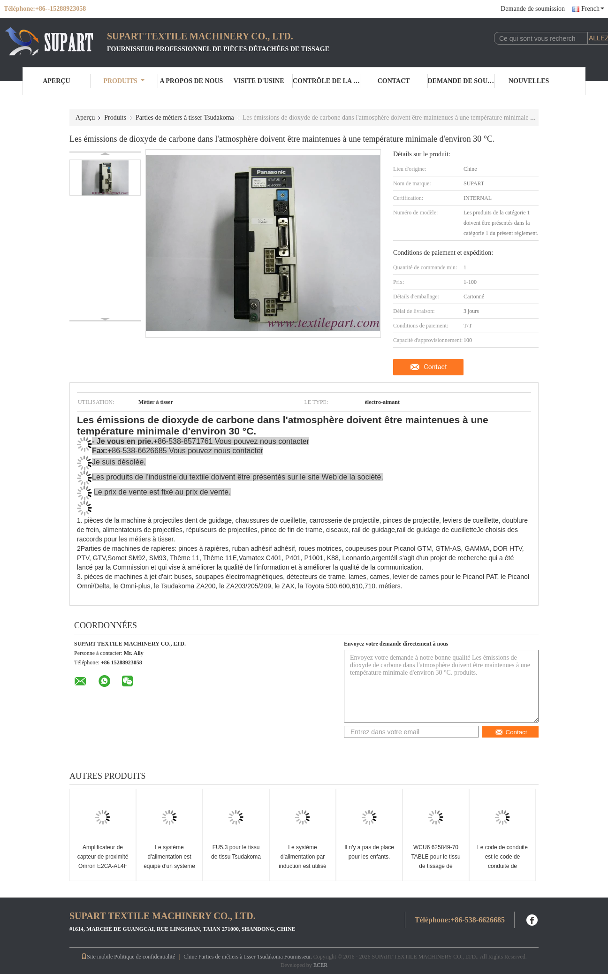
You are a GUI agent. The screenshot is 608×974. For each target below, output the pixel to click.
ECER (320, 965)
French (592, 8)
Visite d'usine (259, 80)
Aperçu (56, 80)
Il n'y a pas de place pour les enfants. (369, 852)
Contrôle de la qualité (326, 80)
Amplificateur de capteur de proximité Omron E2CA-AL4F (103, 856)
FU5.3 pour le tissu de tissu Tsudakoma (236, 852)
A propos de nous (191, 80)
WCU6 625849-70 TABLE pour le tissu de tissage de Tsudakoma (435, 861)
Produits (123, 80)
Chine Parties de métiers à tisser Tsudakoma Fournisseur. (248, 956)
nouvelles (529, 80)
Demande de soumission (533, 8)
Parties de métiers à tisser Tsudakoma (185, 117)
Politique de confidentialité (144, 956)
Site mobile (97, 956)
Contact (394, 80)
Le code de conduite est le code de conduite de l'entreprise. (502, 861)
